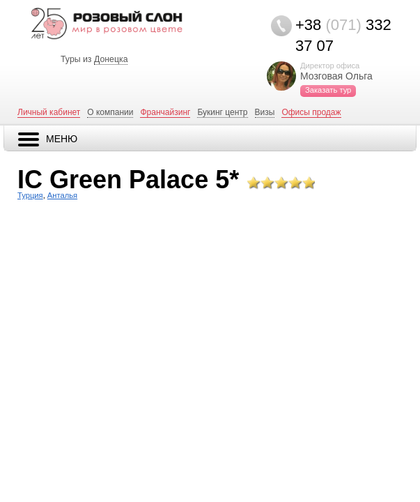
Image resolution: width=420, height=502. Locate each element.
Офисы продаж (311, 112)
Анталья (62, 195)
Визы (265, 112)
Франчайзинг (165, 112)
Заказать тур (328, 90)
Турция (30, 195)
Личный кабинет (48, 112)
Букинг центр (222, 112)
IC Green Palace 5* (128, 179)
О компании (110, 112)
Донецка (111, 59)
